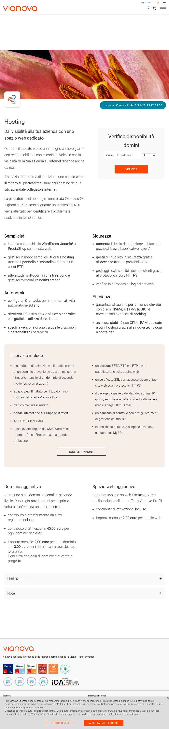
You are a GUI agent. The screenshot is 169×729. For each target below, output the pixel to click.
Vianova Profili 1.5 (127, 105)
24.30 (158, 105)
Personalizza (60, 723)
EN (164, 2)
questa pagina (76, 704)
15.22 (150, 105)
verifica (131, 169)
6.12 (143, 105)
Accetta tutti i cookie (103, 723)
